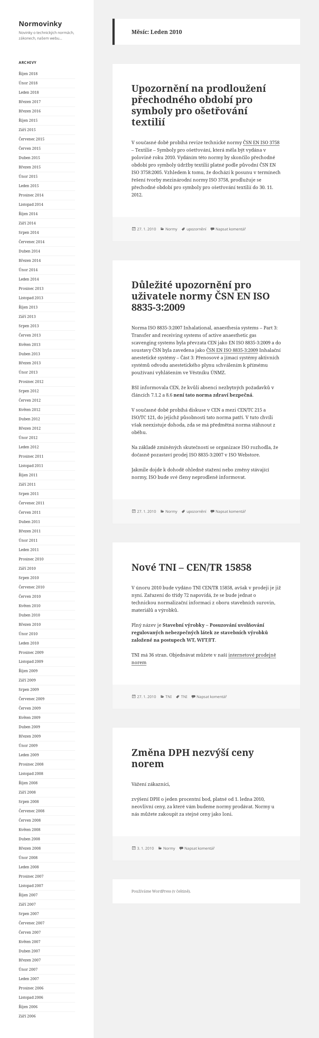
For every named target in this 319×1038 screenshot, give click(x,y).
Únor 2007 (28, 969)
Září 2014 (27, 223)
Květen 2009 (29, 717)
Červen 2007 (30, 932)
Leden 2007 (29, 978)
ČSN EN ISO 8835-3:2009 (232, 350)
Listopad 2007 (31, 885)
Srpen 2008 (29, 801)
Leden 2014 (29, 279)
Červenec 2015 (32, 139)
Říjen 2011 (28, 475)
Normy (171, 229)
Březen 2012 (30, 428)
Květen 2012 (29, 409)
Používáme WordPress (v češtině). (161, 891)
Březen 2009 (30, 736)
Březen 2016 (30, 111)
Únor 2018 (28, 83)
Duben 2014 (29, 251)
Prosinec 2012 (31, 381)
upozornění (196, 229)
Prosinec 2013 (31, 288)
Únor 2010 (28, 633)
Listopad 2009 (31, 661)
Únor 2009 (28, 745)
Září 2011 (27, 484)
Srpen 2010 (29, 577)
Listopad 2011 (31, 465)
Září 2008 (27, 792)
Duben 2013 (29, 353)
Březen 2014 (30, 260)
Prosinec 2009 (31, 652)
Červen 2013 (30, 335)
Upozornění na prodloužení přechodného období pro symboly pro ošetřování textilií (198, 105)
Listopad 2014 (31, 204)
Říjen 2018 (28, 73)
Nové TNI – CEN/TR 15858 (191, 566)
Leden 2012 (29, 447)
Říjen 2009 (28, 670)
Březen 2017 (30, 101)
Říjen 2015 (28, 120)
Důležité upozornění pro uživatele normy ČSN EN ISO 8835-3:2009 (200, 296)
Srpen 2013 (29, 325)
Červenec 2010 (32, 587)
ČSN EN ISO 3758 (261, 142)
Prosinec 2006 (31, 988)
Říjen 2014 (28, 213)
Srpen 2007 (29, 913)
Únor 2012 (28, 437)
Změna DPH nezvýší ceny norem (192, 758)
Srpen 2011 (29, 493)
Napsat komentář (231, 229)
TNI (168, 696)
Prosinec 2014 (31, 195)
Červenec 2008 (32, 811)
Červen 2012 (30, 400)
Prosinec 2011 (31, 456)
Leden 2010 (29, 643)
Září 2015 (27, 129)
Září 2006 (27, 1016)
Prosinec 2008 (31, 764)
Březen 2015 (30, 167)
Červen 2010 (30, 596)
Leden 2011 (29, 549)
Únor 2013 (28, 372)
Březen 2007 (30, 960)
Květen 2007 (29, 941)
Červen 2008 (30, 820)
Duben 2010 (29, 615)
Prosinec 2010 (31, 559)
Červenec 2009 (32, 698)
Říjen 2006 (28, 1006)
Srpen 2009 (29, 689)
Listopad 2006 (31, 997)
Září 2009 (27, 680)
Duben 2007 (29, 951)
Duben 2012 (29, 419)
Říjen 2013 (28, 307)
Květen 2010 (29, 605)
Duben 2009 (29, 726)
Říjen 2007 (28, 895)
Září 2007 (27, 904)
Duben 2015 (29, 157)
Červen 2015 (30, 148)
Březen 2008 (30, 848)
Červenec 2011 (32, 503)
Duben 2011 (29, 521)
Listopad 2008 (31, 773)
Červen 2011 (30, 512)
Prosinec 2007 (31, 876)
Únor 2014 (28, 269)
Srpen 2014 (29, 232)
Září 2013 (27, 316)
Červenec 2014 (32, 241)
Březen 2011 (30, 531)
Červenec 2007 (32, 923)
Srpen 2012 (29, 391)
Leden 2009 (29, 754)
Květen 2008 (29, 829)
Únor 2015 (28, 176)
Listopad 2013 (31, 297)
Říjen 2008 (28, 783)
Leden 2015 (29, 185)
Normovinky (40, 23)
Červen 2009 (30, 708)
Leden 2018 (29, 92)
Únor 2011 (28, 540)
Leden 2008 (29, 867)
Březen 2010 (30, 624)
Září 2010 (27, 568)
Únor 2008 (28, 857)
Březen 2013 (30, 363)
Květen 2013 (29, 344)
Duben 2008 (29, 839)
